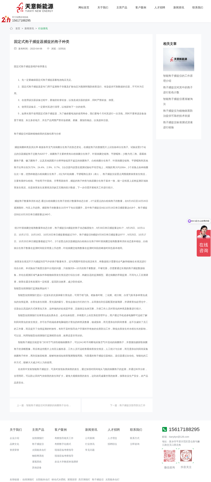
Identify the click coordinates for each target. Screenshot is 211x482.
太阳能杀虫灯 (39, 439)
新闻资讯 (143, 5)
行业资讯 (43, 18)
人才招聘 (124, 5)
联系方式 (134, 428)
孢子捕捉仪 (38, 433)
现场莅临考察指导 (64, 439)
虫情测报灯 (38, 428)
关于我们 (67, 5)
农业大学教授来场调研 (66, 451)
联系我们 (162, 5)
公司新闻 (90, 428)
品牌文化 (14, 433)
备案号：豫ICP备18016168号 (119, 477)
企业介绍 (14, 428)
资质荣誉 (14, 439)
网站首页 (48, 5)
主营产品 (86, 5)
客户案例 (105, 5)
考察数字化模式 (63, 433)
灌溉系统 (36, 451)
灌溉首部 (72, 469)
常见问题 (90, 439)
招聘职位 (112, 433)
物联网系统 (38, 445)
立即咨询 (134, 433)
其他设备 (36, 457)
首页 (17, 18)
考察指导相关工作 (64, 428)
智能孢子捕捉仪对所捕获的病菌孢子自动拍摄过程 (52, 395)
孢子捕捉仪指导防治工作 (132, 395)
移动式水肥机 (59, 469)
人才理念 (112, 428)
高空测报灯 (84, 469)
